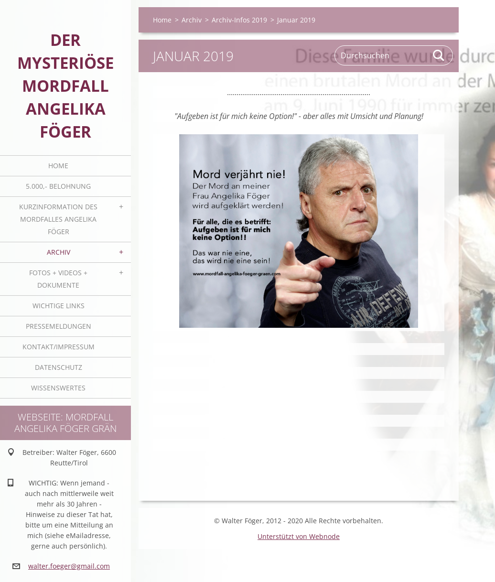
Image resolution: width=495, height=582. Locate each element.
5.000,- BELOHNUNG (58, 186)
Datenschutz (58, 367)
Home (58, 165)
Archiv (58, 252)
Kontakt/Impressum (58, 346)
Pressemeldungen (58, 326)
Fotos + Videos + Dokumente (58, 279)
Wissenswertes (58, 387)
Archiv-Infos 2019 (239, 19)
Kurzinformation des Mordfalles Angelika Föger (58, 219)
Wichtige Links (58, 305)
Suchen (439, 55)
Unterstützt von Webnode (299, 536)
